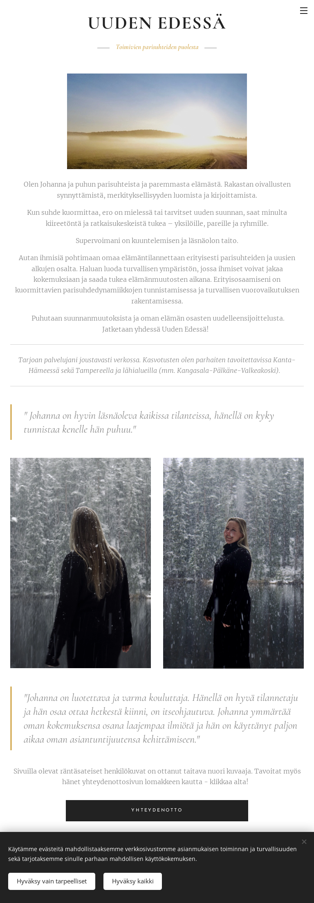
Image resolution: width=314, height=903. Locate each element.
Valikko (303, 10)
